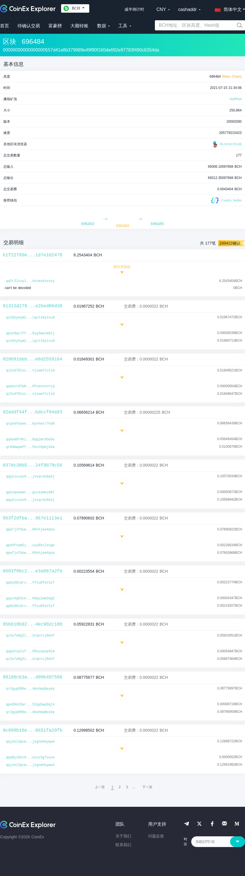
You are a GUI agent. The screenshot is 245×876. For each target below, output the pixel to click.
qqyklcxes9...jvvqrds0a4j (30, 477)
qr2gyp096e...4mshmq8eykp (30, 689)
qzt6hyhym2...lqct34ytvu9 (30, 318)
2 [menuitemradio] (120, 787)
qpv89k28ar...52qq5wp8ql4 (30, 705)
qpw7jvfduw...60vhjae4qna (30, 530)
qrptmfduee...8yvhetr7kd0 (30, 424)
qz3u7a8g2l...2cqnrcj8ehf (30, 636)
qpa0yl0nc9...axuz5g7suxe (30, 758)
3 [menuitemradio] (127, 787)
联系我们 (123, 845)
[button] (227, 8)
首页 (4, 25)
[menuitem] (147, 787)
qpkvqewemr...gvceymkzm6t (30, 492)
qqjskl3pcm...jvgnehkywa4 (30, 742)
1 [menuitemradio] (112, 787)
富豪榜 (55, 25)
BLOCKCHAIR (227, 144)
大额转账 (79, 25)
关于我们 (123, 836)
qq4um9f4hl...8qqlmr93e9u (30, 440)
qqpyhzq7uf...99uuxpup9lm (30, 651)
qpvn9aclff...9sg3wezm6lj (30, 333)
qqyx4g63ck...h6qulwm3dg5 (30, 599)
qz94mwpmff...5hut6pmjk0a (30, 447)
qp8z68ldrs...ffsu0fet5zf (30, 583)
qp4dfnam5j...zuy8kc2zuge (30, 545)
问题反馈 (156, 836)
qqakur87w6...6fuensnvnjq (30, 386)
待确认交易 (28, 25)
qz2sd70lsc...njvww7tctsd (30, 371)
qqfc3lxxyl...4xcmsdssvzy (30, 281)
